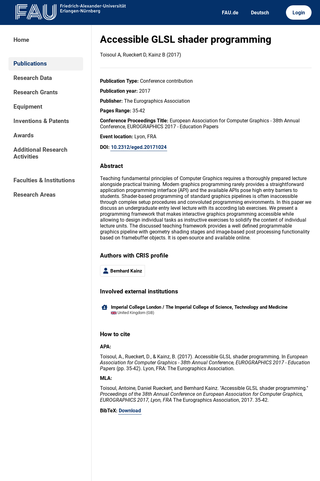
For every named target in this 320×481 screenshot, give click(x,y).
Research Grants (35, 92)
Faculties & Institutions (44, 180)
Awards (23, 135)
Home (21, 40)
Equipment (27, 106)
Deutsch (260, 13)
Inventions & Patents (41, 121)
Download (130, 411)
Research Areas (34, 194)
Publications (30, 63)
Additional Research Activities (40, 153)
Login (298, 13)
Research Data (32, 78)
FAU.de (230, 13)
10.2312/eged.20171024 (139, 147)
